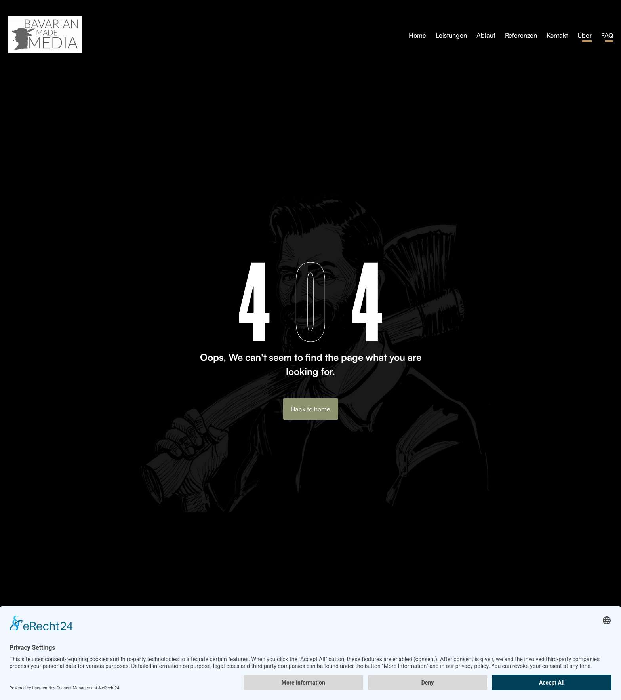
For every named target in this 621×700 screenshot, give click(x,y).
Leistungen (451, 35)
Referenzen (521, 35)
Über (584, 35)
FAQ (607, 35)
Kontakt (557, 35)
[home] (194, 34)
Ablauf (485, 35)
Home (417, 35)
